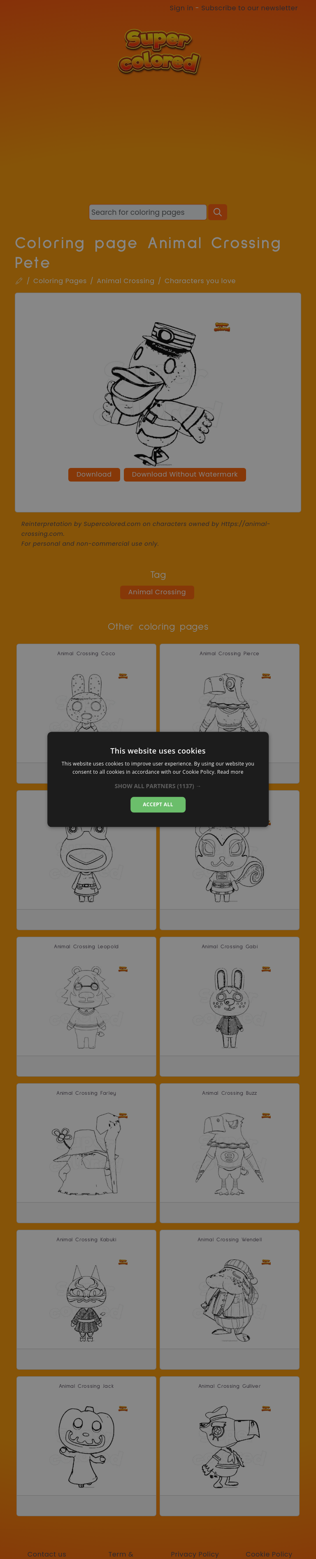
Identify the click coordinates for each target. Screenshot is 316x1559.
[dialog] (158, 779)
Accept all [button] (158, 804)
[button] (158, 786)
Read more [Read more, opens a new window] (230, 772)
